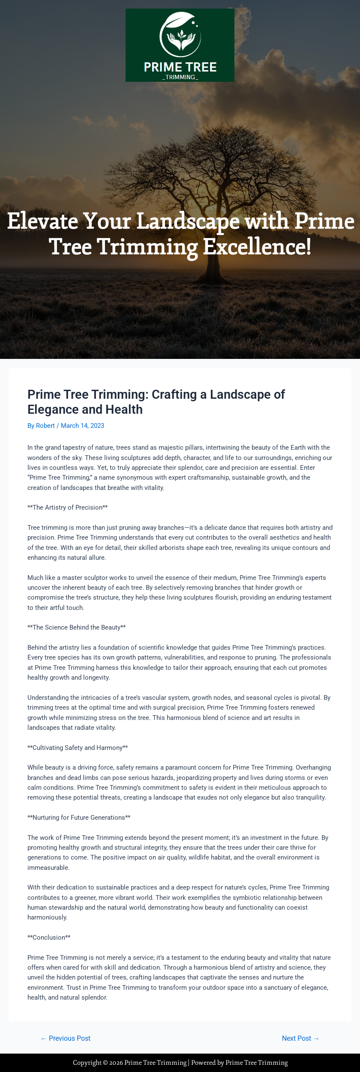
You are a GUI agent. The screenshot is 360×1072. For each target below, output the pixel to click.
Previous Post (65, 1039)
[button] (180, 98)
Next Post (301, 1039)
